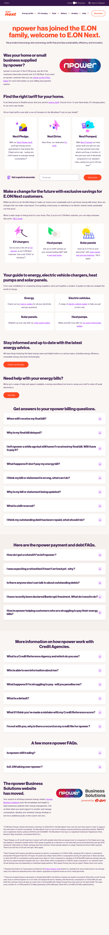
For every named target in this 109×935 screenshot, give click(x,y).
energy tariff (54, 102)
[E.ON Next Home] (12, 13)
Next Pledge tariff (24, 142)
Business (81, 3)
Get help (11, 395)
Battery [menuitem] (65, 13)
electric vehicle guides (77, 304)
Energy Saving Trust (53, 869)
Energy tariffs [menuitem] (29, 13)
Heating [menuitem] (76, 13)
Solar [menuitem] (55, 13)
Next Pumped (86, 142)
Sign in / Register (96, 3)
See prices (98, 13)
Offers (6, 3)
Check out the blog (16, 364)
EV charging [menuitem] (44, 13)
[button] (54, 418)
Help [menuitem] (85, 13)
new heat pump (55, 255)
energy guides (26, 304)
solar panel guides (42, 323)
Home (69, 3)
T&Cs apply (17, 218)
